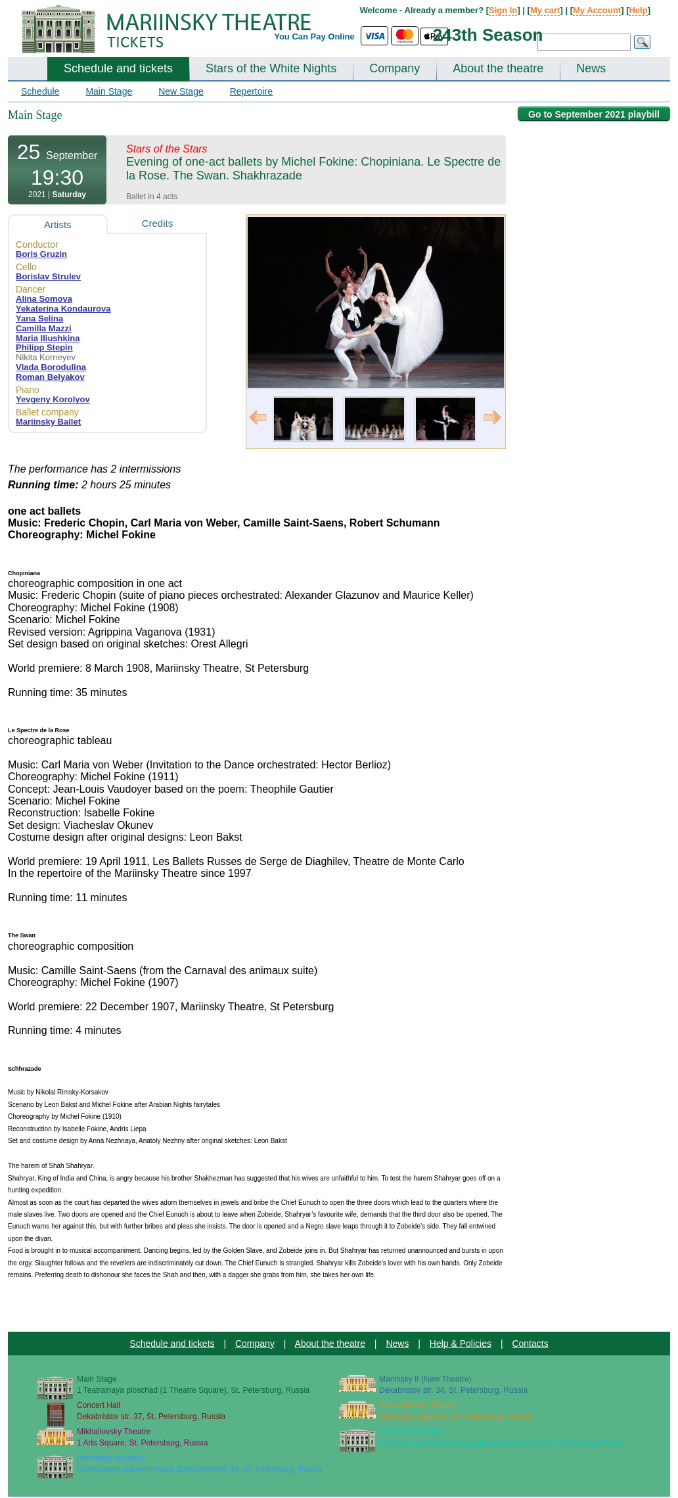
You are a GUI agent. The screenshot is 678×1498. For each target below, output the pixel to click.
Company (394, 68)
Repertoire (251, 91)
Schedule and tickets (118, 68)
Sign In (503, 10)
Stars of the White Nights (271, 68)
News (591, 68)
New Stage (180, 91)
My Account (597, 10)
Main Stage (108, 91)
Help (638, 10)
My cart (545, 10)
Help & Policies (460, 1343)
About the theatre (498, 68)
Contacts (530, 1343)
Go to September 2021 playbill (594, 114)
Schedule (40, 91)
